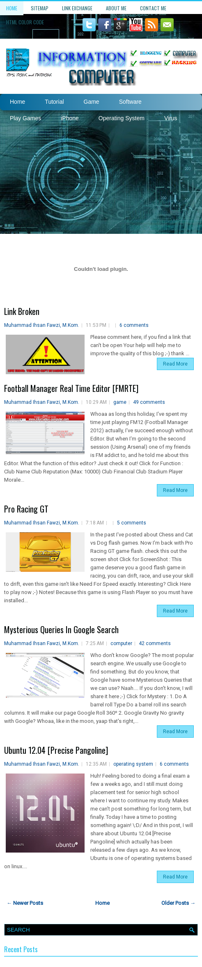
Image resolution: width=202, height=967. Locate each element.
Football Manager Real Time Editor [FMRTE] (71, 388)
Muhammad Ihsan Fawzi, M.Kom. (41, 325)
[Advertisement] (101, 172)
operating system (133, 764)
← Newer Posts (25, 903)
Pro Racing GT (26, 509)
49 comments (149, 402)
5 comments (131, 523)
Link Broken (21, 311)
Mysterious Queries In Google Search (61, 629)
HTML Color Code (25, 22)
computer (121, 643)
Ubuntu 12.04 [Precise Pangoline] (56, 750)
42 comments (155, 643)
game (119, 402)
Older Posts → (178, 903)
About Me (116, 8)
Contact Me (153, 8)
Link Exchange (77, 8)
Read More (175, 364)
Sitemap (39, 8)
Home (11, 8)
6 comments (134, 325)
